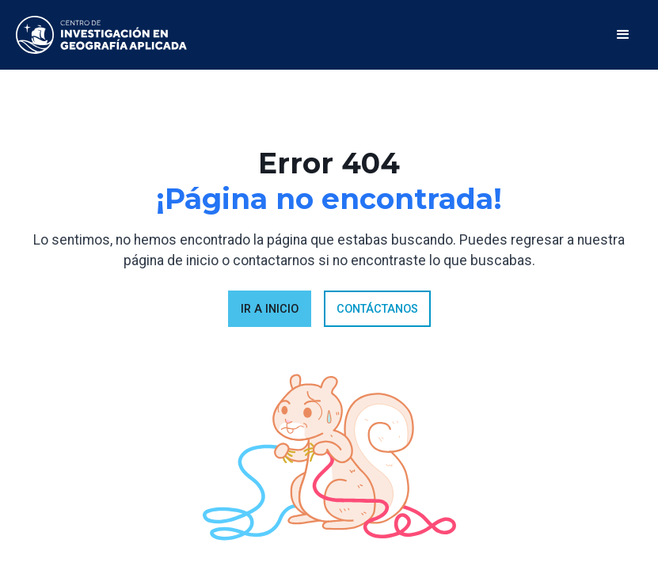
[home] (101, 35)
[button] (623, 35)
